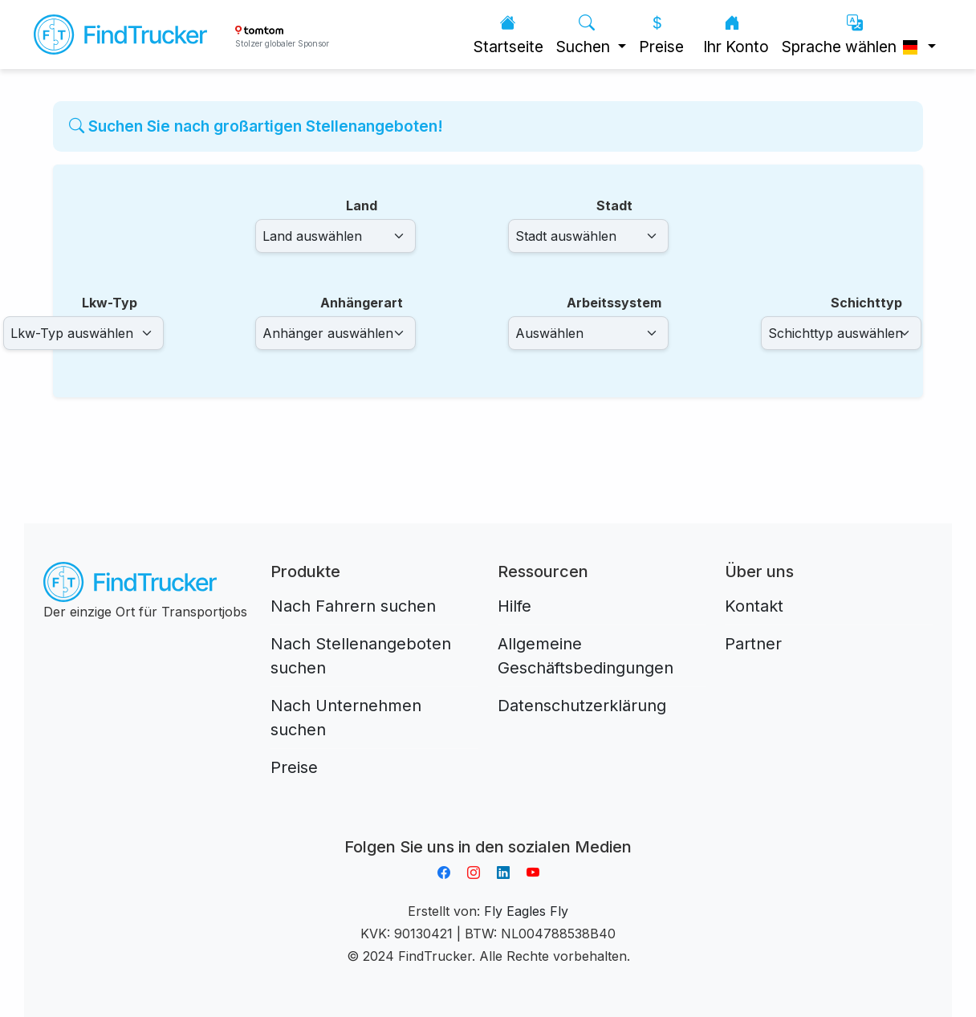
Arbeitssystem (614, 303)
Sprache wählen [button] (853, 35)
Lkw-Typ (109, 303)
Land (361, 205)
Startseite (508, 35)
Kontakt (754, 606)
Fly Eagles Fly (526, 911)
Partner (753, 643)
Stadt (614, 205)
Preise (661, 35)
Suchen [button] (585, 35)
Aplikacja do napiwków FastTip (488, 828)
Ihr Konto (736, 35)
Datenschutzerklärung (582, 705)
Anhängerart (361, 303)
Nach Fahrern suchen (353, 606)
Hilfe (514, 606)
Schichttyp (866, 303)
